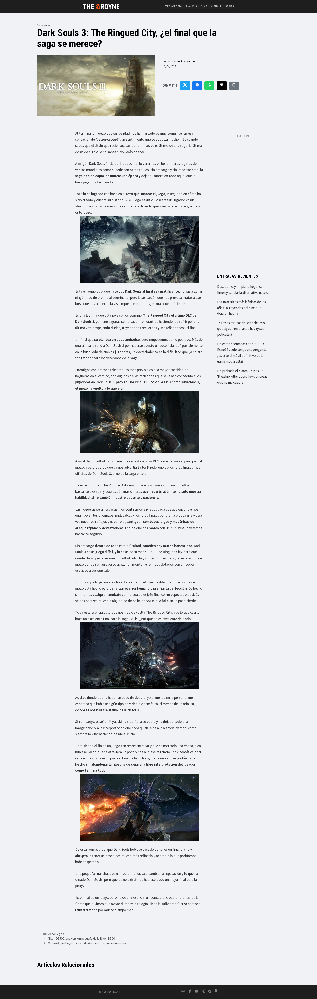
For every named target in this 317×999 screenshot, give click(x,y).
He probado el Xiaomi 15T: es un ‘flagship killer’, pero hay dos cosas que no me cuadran (242, 377)
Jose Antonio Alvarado (181, 61)
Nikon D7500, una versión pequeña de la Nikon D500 (81, 938)
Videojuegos (43, 24)
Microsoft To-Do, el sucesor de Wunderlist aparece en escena (87, 943)
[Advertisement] (243, 200)
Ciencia (216, 6)
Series (229, 6)
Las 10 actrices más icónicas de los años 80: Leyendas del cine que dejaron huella (241, 308)
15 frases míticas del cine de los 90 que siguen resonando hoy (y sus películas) (241, 329)
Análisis (191, 6)
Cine (204, 6)
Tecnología (173, 6)
